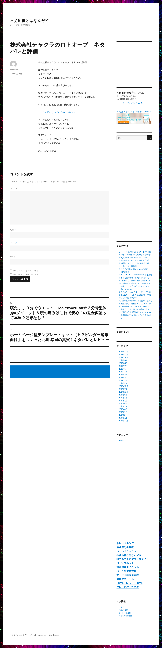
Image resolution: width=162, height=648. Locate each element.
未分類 (121, 440)
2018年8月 (123, 363)
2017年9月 (123, 395)
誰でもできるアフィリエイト (133, 559)
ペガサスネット (125, 563)
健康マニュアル (125, 579)
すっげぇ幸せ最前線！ (129, 575)
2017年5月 (123, 406)
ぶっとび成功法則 (126, 571)
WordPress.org (125, 616)
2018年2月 (123, 380)
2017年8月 (123, 398)
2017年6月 (123, 403)
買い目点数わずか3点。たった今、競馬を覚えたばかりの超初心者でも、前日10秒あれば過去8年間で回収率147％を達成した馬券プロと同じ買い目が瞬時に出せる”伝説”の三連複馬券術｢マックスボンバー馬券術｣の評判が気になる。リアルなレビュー (135, 309)
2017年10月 (123, 392)
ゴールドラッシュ (126, 551)
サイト (13, 256)
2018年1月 (123, 383)
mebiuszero (15, 70)
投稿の (123, 610)
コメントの (125, 613)
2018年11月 (123, 354)
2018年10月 (123, 357)
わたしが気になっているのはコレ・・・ (58, 112)
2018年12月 (123, 352)
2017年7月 (123, 400)
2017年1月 (123, 418)
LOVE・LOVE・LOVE (129, 583)
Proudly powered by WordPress (44, 635)
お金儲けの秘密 (125, 547)
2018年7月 (123, 366)
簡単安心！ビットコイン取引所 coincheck (134, 112)
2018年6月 (123, 369)
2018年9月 (123, 360)
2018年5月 (123, 372)
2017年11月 (123, 389)
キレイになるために (128, 587)
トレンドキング (125, 543)
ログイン (122, 607)
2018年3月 (123, 377)
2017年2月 (123, 415)
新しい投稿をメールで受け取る (25, 274)
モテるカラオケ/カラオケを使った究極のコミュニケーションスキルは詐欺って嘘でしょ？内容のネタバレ (135, 295)
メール (14, 243)
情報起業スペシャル (128, 567)
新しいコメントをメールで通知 (25, 271)
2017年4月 (123, 409)
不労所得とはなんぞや (29, 20)
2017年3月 (123, 412)
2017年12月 (123, 386)
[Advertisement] (60, 372)
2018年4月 (123, 375)
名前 (13, 230)
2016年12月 (123, 421)
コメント (14, 188)
